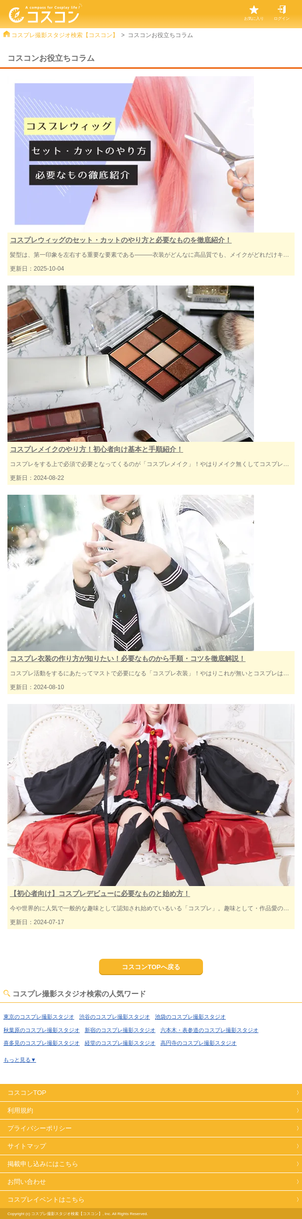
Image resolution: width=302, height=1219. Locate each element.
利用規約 (20, 1110)
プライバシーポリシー (39, 1128)
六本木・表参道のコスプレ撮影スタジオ (209, 1030)
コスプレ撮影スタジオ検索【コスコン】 (64, 35)
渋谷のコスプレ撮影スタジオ (114, 1017)
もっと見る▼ (19, 1060)
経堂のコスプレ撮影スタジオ (120, 1043)
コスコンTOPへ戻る (151, 967)
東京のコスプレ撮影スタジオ (38, 1017)
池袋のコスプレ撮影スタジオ (190, 1017)
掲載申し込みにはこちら (42, 1164)
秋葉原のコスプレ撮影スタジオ (41, 1030)
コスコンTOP (27, 1092)
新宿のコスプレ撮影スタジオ (120, 1030)
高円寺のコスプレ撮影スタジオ (198, 1043)
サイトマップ (26, 1146)
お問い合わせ (26, 1181)
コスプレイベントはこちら (46, 1199)
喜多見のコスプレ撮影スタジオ (41, 1043)
